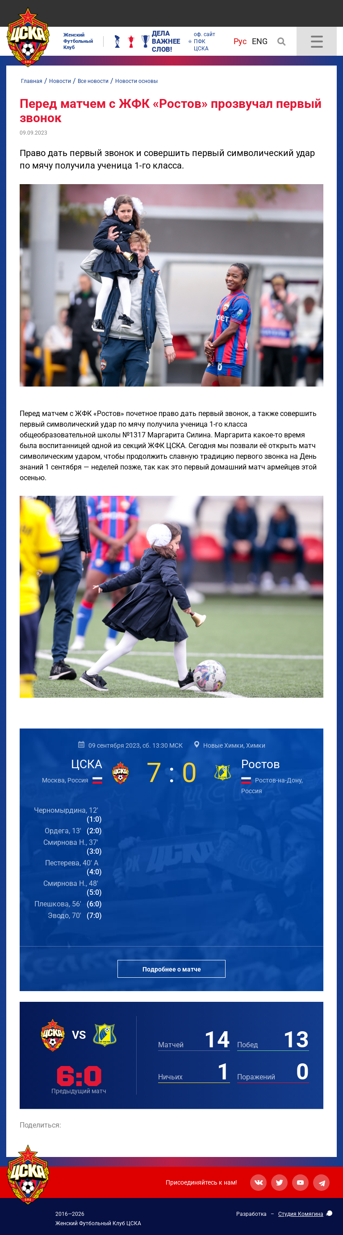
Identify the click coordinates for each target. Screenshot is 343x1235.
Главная (31, 81)
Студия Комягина (300, 1214)
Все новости (93, 81)
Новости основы (136, 81)
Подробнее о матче (171, 969)
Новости (60, 81)
